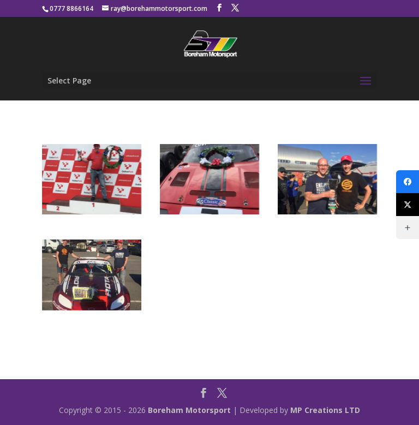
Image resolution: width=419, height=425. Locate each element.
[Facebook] (407, 181)
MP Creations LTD (325, 410)
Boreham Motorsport (189, 410)
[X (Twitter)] (407, 204)
